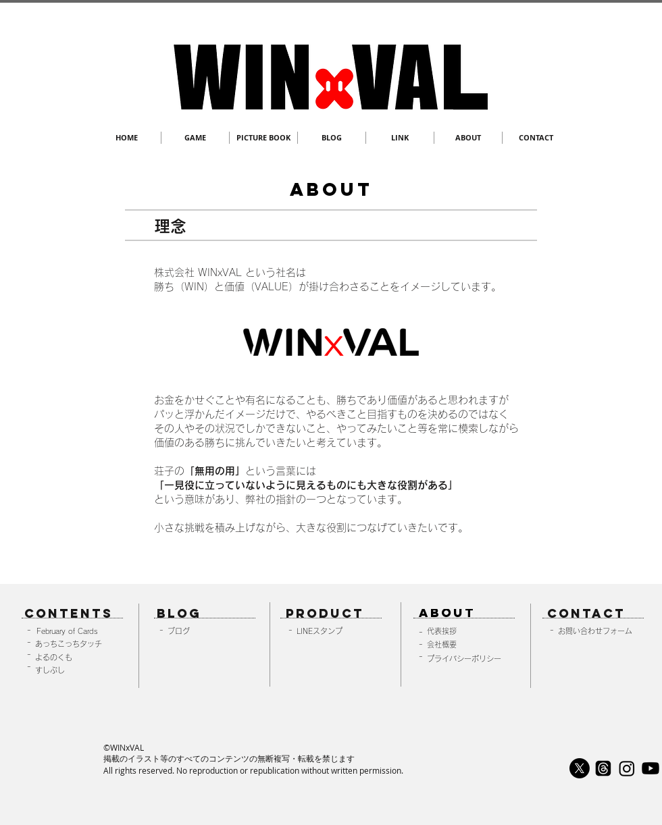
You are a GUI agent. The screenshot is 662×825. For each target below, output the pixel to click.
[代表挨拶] (468, 631)
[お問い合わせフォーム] (599, 631)
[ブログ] (209, 631)
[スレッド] (603, 768)
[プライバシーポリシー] (468, 658)
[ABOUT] (463, 613)
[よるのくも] (76, 657)
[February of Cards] (75, 631)
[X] (579, 768)
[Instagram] (627, 768)
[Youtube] (650, 768)
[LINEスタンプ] (338, 631)
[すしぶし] (76, 670)
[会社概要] (468, 644)
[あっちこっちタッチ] (76, 643)
